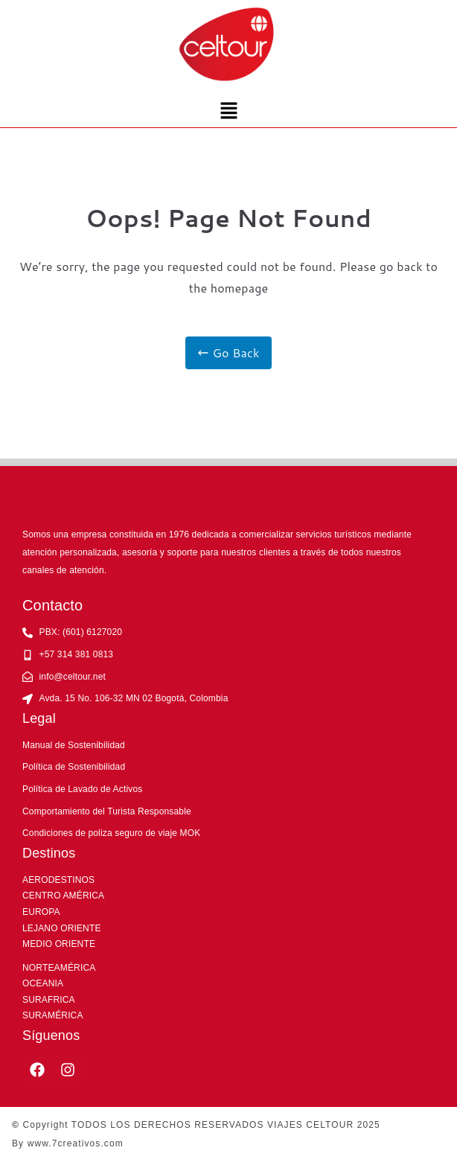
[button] (228, 111)
